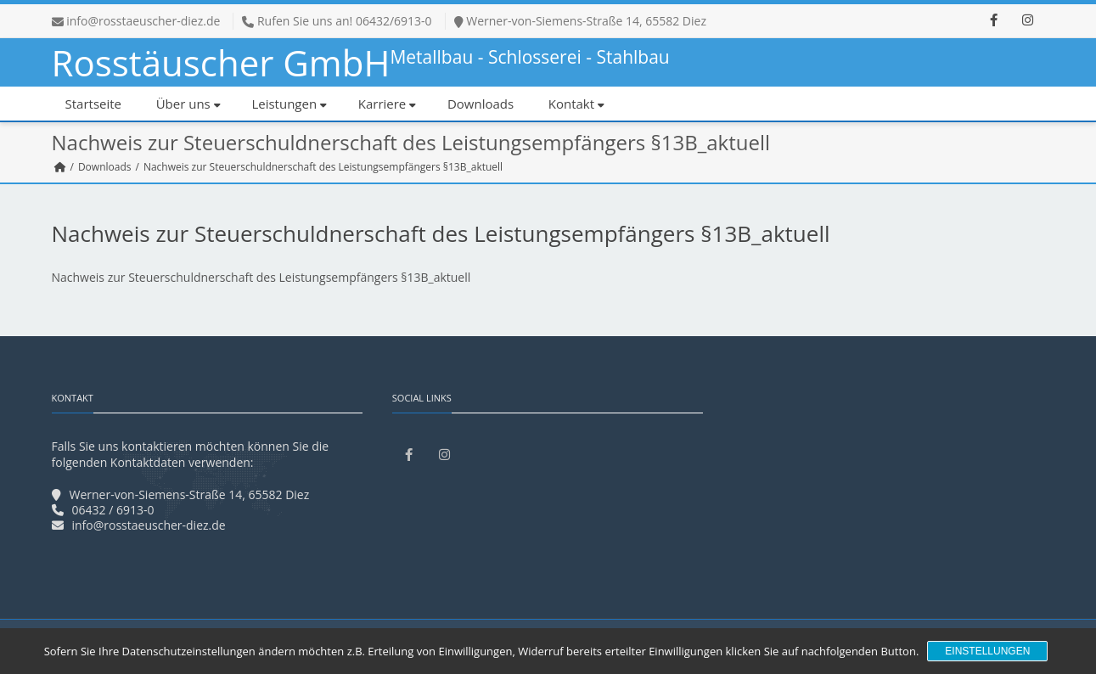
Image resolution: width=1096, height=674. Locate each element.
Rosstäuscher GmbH (361, 62)
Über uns (188, 103)
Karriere (387, 103)
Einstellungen (987, 651)
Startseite (93, 103)
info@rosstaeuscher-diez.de (143, 21)
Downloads (480, 103)
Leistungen (289, 103)
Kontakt (576, 103)
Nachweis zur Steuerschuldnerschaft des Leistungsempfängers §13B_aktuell (261, 277)
